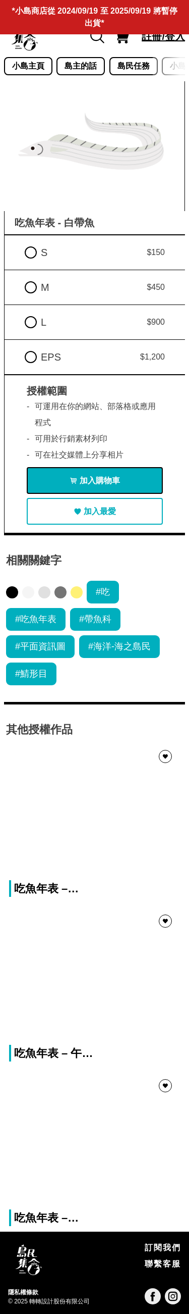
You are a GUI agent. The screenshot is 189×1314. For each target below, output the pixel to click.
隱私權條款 (23, 1292)
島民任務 (133, 66)
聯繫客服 (163, 1263)
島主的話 (81, 66)
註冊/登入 (163, 36)
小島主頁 (28, 66)
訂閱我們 (163, 1247)
